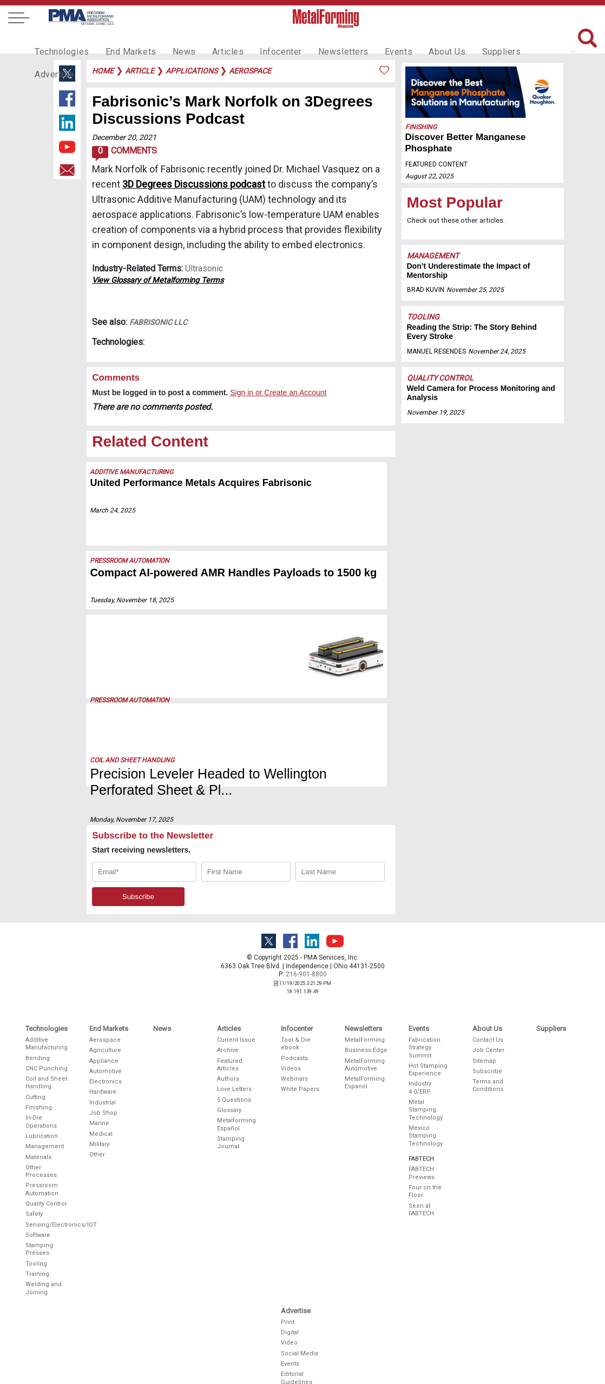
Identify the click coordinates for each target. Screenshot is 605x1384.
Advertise (519, 41)
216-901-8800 (306, 942)
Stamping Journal (231, 1109)
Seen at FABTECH (421, 1176)
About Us (416, 41)
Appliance (104, 1028)
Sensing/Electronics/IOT (47, 1191)
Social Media (299, 1320)
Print (287, 1289)
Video (289, 1310)
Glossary (229, 1077)
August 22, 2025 (429, 176)
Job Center (488, 1017)
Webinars (294, 1046)
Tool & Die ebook (296, 1010)
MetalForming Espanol (365, 1050)
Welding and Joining (43, 1255)
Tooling (423, 316)
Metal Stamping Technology (426, 1077)
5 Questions (234, 1066)
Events (371, 41)
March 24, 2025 (113, 510)
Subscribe (487, 1038)
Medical (101, 1100)
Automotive (105, 1038)
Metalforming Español (236, 1091)
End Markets (123, 41)
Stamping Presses (39, 1216)
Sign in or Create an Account (278, 392)
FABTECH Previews (422, 1140)
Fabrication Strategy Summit (424, 1014)
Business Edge (366, 1017)
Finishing (421, 127)
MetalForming (365, 1006)
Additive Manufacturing (132, 472)
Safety (34, 1181)
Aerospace (105, 1006)
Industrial (102, 1069)
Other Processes (41, 1138)
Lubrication (41, 1103)
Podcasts (294, 1025)
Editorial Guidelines (296, 1345)
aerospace (250, 70)
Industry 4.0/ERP (420, 1055)
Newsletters (320, 41)
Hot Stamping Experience (428, 1036)
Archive (228, 1017)
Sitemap (484, 1028)
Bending (37, 1025)
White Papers (300, 1056)
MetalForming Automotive (365, 1031)
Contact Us (487, 1006)
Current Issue (236, 1006)
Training (37, 1241)
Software (37, 1202)
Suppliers (467, 41)
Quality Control (440, 378)
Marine (99, 1090)
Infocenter (262, 41)
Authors (228, 1046)
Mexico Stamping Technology (426, 1103)
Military (99, 1111)
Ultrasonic (204, 268)
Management (433, 255)
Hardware (102, 1059)
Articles (213, 41)
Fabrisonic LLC (158, 322)
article (139, 70)
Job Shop (103, 1079)
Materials (38, 1124)
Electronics (105, 1049)
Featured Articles (229, 1031)
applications (192, 70)
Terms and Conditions (487, 1053)
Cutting (35, 1064)
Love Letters (234, 1056)
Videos (291, 1035)
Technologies (59, 41)
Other (97, 1122)
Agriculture (105, 1017)
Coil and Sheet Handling (132, 713)
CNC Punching (46, 1035)
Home (103, 70)
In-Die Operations (41, 1089)
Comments (124, 153)
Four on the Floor (425, 1158)
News (172, 41)
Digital (290, 1299)
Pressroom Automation (130, 560)
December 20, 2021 (124, 137)
